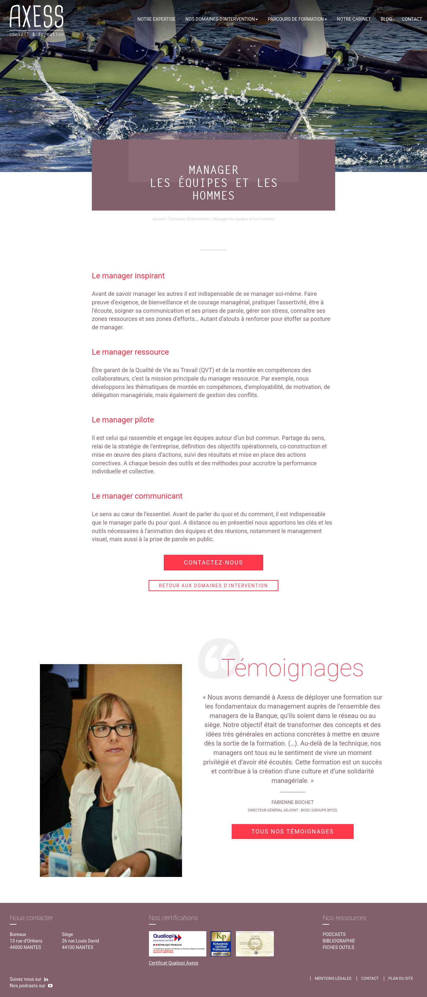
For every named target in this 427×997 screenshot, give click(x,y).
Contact (412, 19)
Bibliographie (339, 940)
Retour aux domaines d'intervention (213, 585)
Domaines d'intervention (189, 219)
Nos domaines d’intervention (221, 19)
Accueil (158, 219)
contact (370, 978)
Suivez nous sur (29, 979)
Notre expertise (156, 19)
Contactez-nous (213, 562)
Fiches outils (338, 947)
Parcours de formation (297, 19)
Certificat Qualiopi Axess (174, 963)
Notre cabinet (354, 19)
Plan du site (400, 978)
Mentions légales (333, 978)
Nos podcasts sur (31, 985)
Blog (386, 19)
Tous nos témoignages (292, 831)
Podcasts (334, 934)
